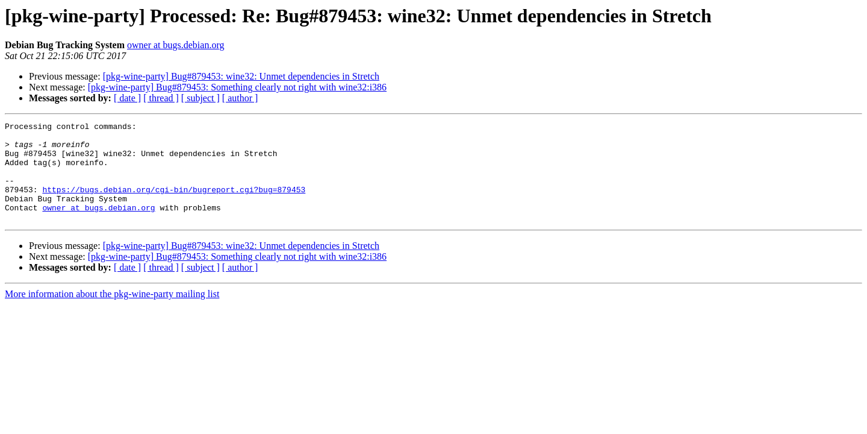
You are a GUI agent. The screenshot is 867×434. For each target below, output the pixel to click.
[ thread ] (161, 98)
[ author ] (240, 98)
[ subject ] (200, 98)
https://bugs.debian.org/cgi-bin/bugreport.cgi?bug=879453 (173, 203)
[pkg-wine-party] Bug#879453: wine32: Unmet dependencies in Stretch (241, 76)
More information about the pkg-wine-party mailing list (112, 314)
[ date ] (127, 98)
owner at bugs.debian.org (175, 45)
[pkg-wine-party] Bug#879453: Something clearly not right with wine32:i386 (237, 87)
